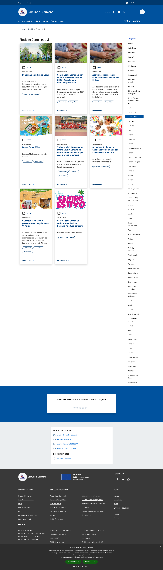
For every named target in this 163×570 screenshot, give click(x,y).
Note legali (86, 538)
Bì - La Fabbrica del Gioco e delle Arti (133, 101)
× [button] (160, 546)
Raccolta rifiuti (133, 277)
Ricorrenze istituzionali (132, 287)
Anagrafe (131, 57)
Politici (20, 511)
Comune (131, 125)
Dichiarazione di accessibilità (92, 542)
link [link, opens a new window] (102, 557)
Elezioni (130, 152)
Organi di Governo (25, 496)
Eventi (116, 518)
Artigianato (132, 66)
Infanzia (131, 184)
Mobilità (131, 209)
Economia (131, 139)
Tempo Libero (132, 339)
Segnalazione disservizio (59, 534)
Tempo (130, 334)
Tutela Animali (133, 357)
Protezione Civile (134, 268)
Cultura (130, 134)
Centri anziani (133, 112)
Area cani (131, 61)
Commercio (132, 121)
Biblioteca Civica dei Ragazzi (134, 92)
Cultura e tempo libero (58, 500)
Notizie (26, 68)
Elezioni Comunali (134, 157)
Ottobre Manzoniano (132, 224)
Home (23, 29)
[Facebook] (112, 11)
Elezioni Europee (134, 161)
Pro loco (131, 264)
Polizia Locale (133, 255)
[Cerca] (142, 11)
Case (129, 107)
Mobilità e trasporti (57, 519)
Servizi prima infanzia (132, 320)
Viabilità (131, 370)
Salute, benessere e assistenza (93, 511)
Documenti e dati (24, 519)
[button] (81, 566)
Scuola (130, 305)
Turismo (131, 352)
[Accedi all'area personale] (134, 2)
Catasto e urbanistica (58, 511)
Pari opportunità (134, 234)
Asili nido (131, 70)
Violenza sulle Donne (133, 376)
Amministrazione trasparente (93, 530)
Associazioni (132, 75)
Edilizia (130, 143)
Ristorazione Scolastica (132, 294)
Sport (130, 330)
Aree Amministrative (26, 500)
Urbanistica (132, 366)
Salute (130, 300)
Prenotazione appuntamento (60, 530)
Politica (130, 243)
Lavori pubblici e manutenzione (134, 199)
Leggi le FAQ (54, 538)
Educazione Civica (134, 148)
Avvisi (116, 503)
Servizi (130, 309)
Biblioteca (131, 86)
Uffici (20, 503)
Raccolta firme (133, 273)
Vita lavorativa (55, 503)
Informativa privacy (89, 534)
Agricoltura (132, 48)
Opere (130, 218)
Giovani (130, 175)
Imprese (131, 179)
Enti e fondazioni (24, 507)
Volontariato (132, 382)
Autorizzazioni (87, 515)
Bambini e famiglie (131, 80)
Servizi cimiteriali (134, 314)
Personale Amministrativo (27, 515)
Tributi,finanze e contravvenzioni (94, 503)
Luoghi (116, 514)
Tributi (130, 348)
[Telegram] (118, 11)
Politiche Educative (131, 249)
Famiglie (131, 170)
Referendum (132, 282)
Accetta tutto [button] (73, 561)
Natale (130, 214)
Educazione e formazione (91, 496)
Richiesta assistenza (57, 542)
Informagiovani (133, 188)
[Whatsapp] (123, 11)
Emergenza (132, 166)
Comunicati (118, 500)
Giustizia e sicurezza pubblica (92, 499)
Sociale (130, 325)
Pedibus (130, 239)
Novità (30, 29)
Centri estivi (132, 116)
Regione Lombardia (25, 3)
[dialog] (81, 557)
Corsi (129, 130)
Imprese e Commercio (58, 507)
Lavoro (130, 205)
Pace (129, 230)
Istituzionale (132, 193)
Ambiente (131, 52)
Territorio (131, 343)
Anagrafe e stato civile (58, 496)
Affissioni (131, 43)
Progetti (131, 259)
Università (131, 361)
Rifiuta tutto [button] (90, 561)
